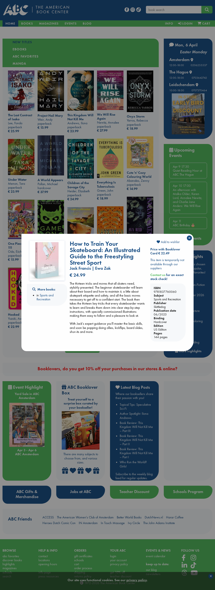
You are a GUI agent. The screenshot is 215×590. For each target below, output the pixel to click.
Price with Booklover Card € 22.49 (165, 251)
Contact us (157, 275)
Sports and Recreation (45, 297)
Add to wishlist (168, 242)
